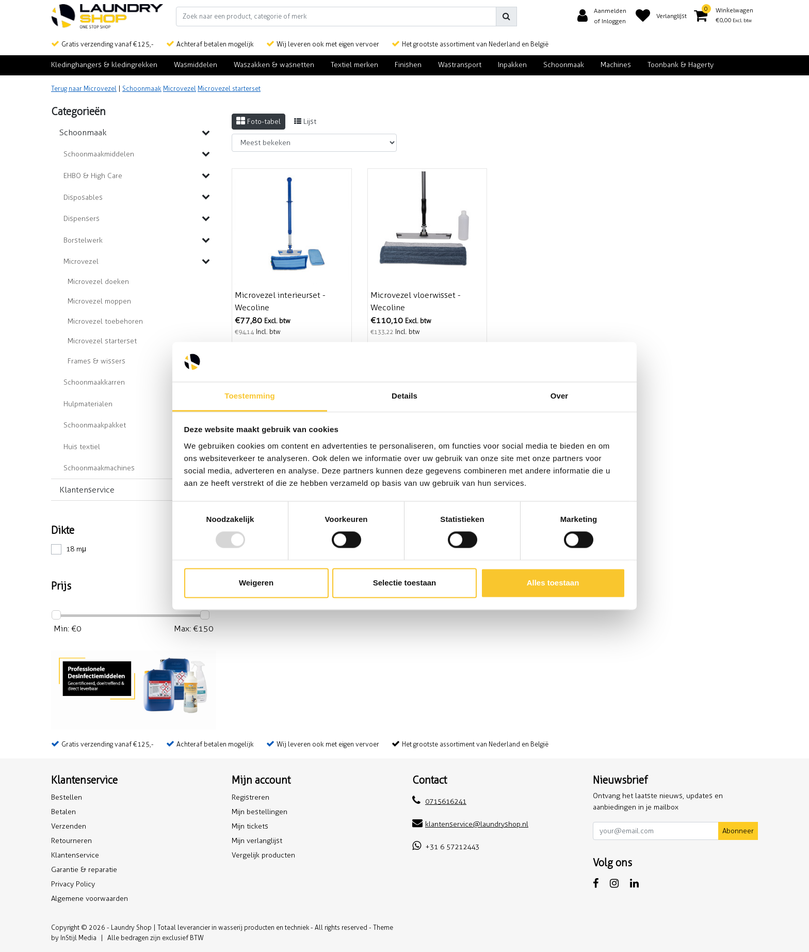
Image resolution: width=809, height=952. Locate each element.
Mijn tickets (250, 826)
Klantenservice (75, 855)
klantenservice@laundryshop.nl (470, 824)
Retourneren (71, 840)
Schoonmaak (141, 88)
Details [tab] (404, 395)
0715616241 (439, 801)
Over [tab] (560, 395)
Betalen (63, 811)
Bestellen (66, 797)
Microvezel (179, 88)
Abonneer (738, 831)
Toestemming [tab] (249, 395)
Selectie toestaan (404, 582)
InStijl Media (78, 938)
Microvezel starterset (229, 88)
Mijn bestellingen (259, 811)
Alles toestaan (553, 582)
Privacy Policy (73, 884)
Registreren (250, 797)
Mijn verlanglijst (257, 840)
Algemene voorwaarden (89, 898)
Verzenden (68, 826)
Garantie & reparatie (84, 869)
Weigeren (256, 582)
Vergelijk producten (263, 855)
